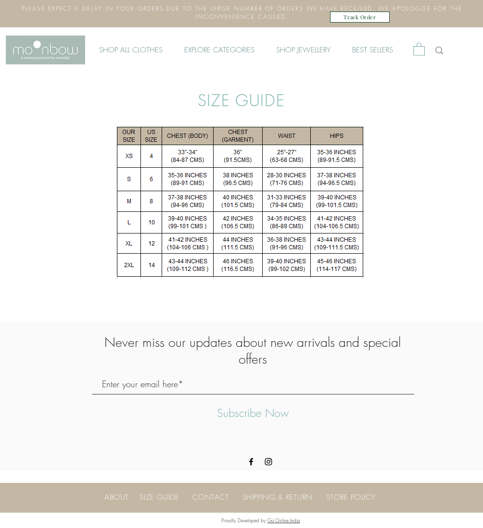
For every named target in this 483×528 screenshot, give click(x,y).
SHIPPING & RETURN (277, 497)
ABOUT (116, 497)
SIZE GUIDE (159, 497)
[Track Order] (360, 17)
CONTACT (217, 497)
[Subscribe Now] (252, 413)
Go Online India (283, 520)
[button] (223, 50)
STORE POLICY (350, 497)
